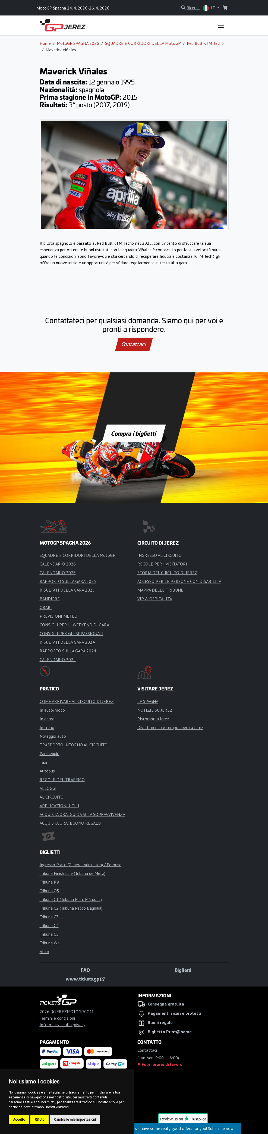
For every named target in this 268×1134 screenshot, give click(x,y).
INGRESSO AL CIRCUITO (159, 555)
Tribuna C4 (49, 925)
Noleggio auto (53, 736)
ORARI (46, 607)
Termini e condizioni (57, 1018)
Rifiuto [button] (39, 1120)
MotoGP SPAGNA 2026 (78, 43)
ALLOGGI (48, 788)
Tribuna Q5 (49, 890)
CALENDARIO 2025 (58, 572)
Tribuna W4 (50, 942)
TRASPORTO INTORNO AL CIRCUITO (74, 744)
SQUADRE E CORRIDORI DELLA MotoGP (143, 43)
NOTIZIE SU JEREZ (154, 710)
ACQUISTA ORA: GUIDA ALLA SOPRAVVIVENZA (82, 814)
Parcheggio (49, 753)
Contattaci (134, 344)
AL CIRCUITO (52, 797)
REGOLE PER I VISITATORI (162, 564)
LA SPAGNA (147, 701)
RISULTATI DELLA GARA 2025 (67, 590)
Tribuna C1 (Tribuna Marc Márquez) (71, 899)
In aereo (47, 718)
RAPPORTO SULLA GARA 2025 (68, 581)
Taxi (43, 762)
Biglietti (183, 970)
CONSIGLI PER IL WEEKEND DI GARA (74, 624)
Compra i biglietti (134, 433)
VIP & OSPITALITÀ (154, 598)
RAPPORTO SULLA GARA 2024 (68, 651)
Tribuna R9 (49, 882)
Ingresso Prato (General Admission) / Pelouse (80, 864)
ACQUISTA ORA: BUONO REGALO (70, 823)
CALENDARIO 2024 (58, 659)
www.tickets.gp (85, 978)
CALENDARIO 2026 (58, 564)
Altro (44, 951)
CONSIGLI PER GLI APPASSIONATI (71, 633)
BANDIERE (50, 598)
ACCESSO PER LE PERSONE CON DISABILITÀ (179, 581)
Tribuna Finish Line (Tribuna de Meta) (72, 873)
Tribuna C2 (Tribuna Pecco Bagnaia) (71, 908)
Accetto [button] (19, 1120)
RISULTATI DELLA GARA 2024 (67, 642)
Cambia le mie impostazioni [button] (75, 1120)
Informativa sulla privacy (62, 1024)
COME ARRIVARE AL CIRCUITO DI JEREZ (77, 701)
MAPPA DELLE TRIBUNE (160, 590)
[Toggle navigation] (221, 25)
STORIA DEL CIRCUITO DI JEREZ (167, 572)
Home (45, 43)
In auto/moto (52, 710)
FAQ (85, 970)
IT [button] (209, 8)
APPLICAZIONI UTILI (59, 805)
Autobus (47, 771)
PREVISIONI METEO (58, 616)
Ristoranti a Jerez (153, 718)
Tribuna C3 (49, 916)
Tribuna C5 (49, 934)
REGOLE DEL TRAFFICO (62, 779)
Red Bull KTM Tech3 (205, 43)
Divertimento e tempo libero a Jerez (170, 727)
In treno (47, 727)
